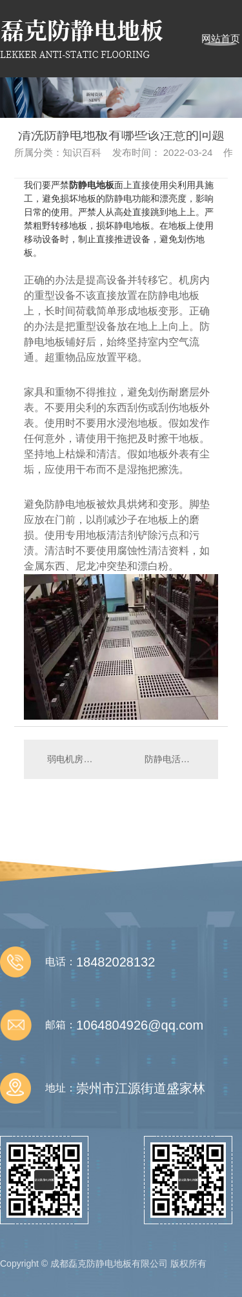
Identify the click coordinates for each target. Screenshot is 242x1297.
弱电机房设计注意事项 (72, 759)
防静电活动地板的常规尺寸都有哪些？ (175, 759)
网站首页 (220, 38)
